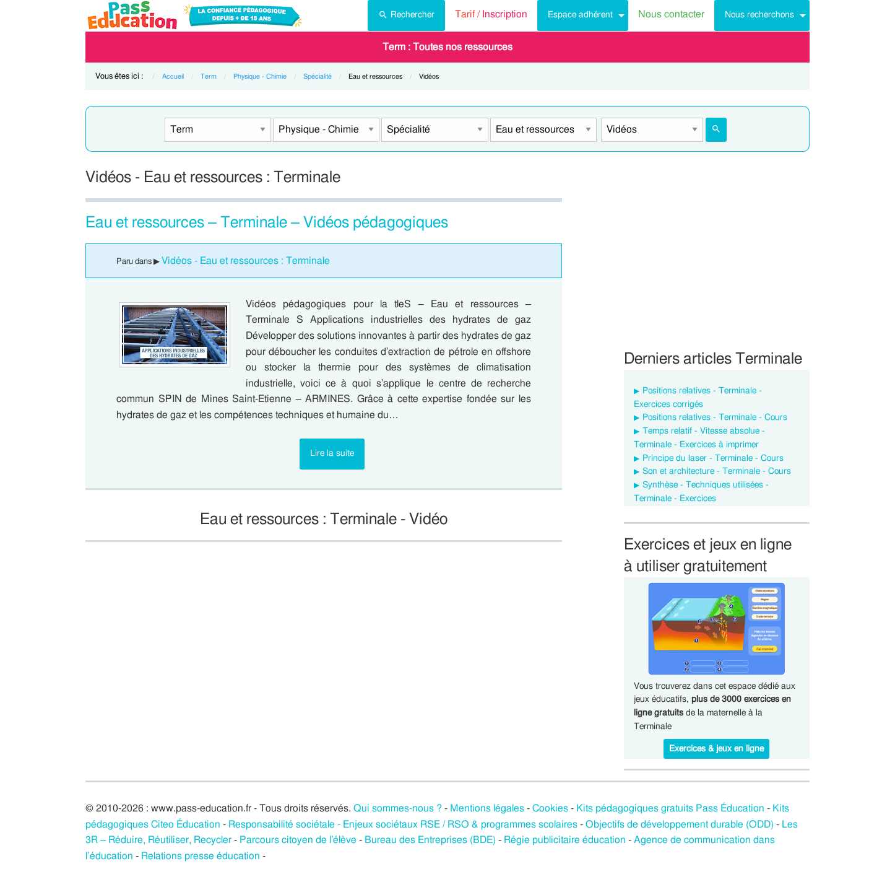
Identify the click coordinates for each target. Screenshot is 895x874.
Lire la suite (332, 453)
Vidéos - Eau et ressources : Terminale (246, 261)
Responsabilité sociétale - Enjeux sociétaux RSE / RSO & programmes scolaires (402, 824)
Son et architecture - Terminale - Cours (716, 471)
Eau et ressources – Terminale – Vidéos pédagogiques (266, 222)
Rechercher (406, 13)
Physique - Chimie (260, 76)
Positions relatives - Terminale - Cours (714, 417)
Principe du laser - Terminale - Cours (713, 458)
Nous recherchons (759, 14)
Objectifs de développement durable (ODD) (680, 824)
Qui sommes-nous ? (397, 808)
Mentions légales (487, 808)
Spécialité (317, 76)
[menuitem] (406, 15)
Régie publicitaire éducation (565, 840)
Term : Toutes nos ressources (447, 47)
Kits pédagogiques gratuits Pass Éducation (670, 808)
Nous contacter (671, 14)
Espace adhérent (580, 14)
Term (209, 76)
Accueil (173, 76)
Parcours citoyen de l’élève (298, 840)
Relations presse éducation (200, 856)
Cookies (550, 808)
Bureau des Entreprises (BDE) (430, 840)
